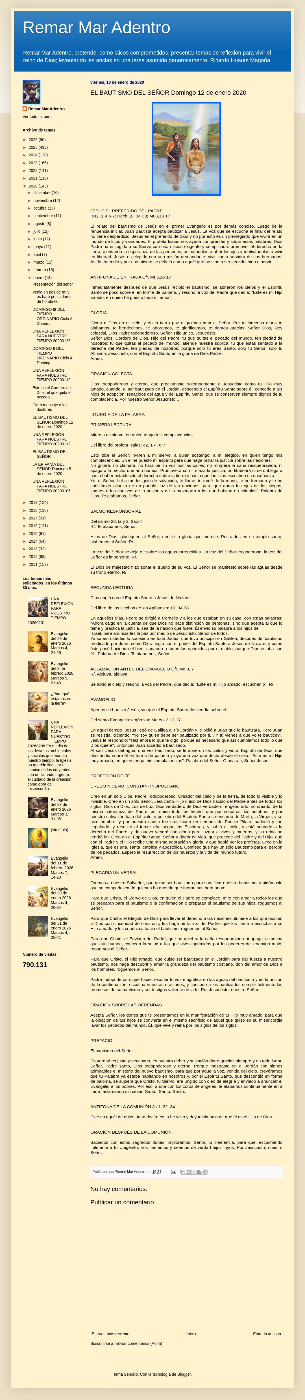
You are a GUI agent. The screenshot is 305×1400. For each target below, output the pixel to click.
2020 (34, 186)
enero (39, 277)
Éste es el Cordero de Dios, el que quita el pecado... (51, 392)
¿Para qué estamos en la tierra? (61, 699)
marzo (39, 262)
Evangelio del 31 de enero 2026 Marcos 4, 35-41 (61, 928)
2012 (34, 556)
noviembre (43, 200)
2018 (34, 510)
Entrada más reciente (110, 1334)
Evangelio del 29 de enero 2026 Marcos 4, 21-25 (61, 643)
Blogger (184, 1374)
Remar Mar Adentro (97, 27)
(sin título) (59, 830)
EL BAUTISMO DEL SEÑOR (49, 454)
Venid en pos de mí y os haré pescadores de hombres (51, 297)
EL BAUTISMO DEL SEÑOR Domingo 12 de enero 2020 (52, 422)
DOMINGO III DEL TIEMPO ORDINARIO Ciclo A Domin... (52, 316)
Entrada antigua (267, 1334)
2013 (34, 549)
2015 (34, 533)
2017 (34, 518)
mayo (38, 246)
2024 (34, 155)
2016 (34, 525)
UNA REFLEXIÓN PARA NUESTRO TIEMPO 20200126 (51, 336)
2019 (34, 502)
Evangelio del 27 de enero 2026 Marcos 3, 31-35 (61, 809)
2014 (34, 541)
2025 (34, 147)
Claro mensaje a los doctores (49, 407)
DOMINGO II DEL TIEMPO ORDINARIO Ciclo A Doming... (52, 355)
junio (38, 239)
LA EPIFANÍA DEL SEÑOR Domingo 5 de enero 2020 (51, 469)
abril (37, 254)
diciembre (42, 192)
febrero (40, 270)
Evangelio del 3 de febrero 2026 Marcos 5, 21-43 (62, 673)
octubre (40, 208)
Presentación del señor (52, 284)
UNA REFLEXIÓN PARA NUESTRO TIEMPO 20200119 (51, 375)
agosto (39, 223)
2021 (34, 178)
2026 (34, 139)
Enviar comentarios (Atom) (139, 1343)
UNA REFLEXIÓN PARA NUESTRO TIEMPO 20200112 (51, 439)
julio (37, 231)
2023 (34, 163)
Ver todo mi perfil (37, 116)
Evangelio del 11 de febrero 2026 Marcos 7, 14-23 (62, 867)
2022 (34, 170)
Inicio (191, 1334)
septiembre (43, 215)
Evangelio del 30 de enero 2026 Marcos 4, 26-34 (61, 898)
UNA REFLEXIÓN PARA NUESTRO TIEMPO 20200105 (51, 486)
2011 (34, 564)
